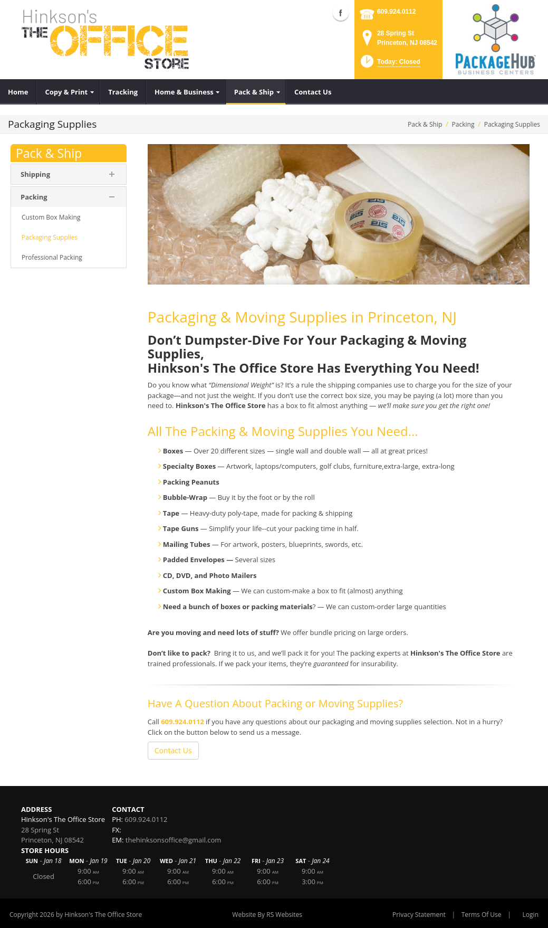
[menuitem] (18, 92)
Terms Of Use (482, 914)
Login (531, 914)
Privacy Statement (419, 914)
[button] (389, 64)
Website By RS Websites (267, 914)
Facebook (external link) (341, 13)
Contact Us (173, 750)
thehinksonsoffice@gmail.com (174, 840)
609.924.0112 (396, 11)
